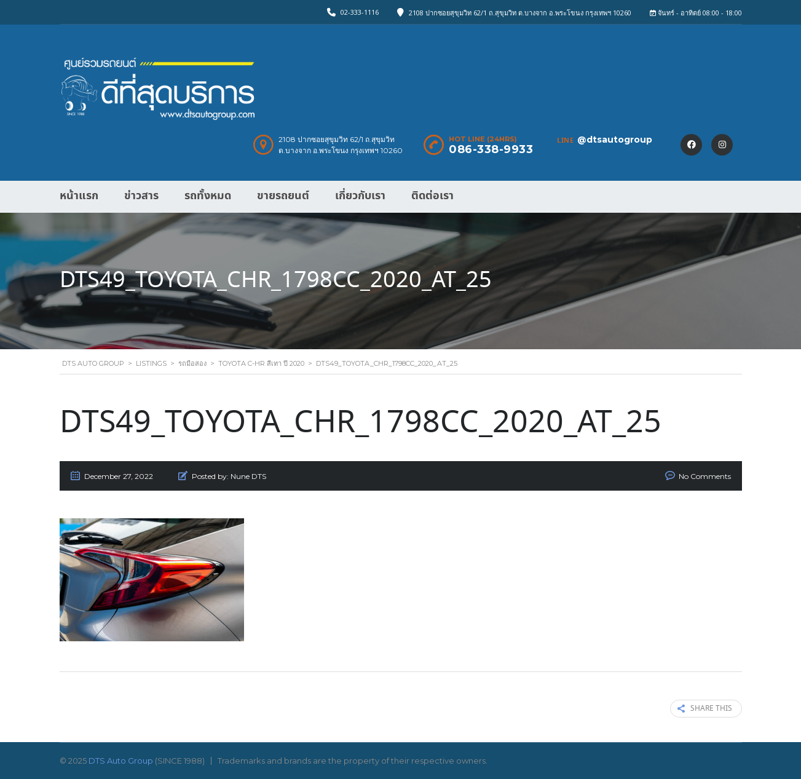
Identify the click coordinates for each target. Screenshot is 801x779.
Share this (704, 708)
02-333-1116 (360, 12)
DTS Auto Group (121, 760)
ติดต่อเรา (432, 196)
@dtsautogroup (614, 139)
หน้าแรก (79, 196)
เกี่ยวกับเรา (360, 196)
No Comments (705, 476)
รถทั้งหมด (207, 196)
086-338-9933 (491, 149)
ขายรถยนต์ (283, 196)
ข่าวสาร (141, 196)
